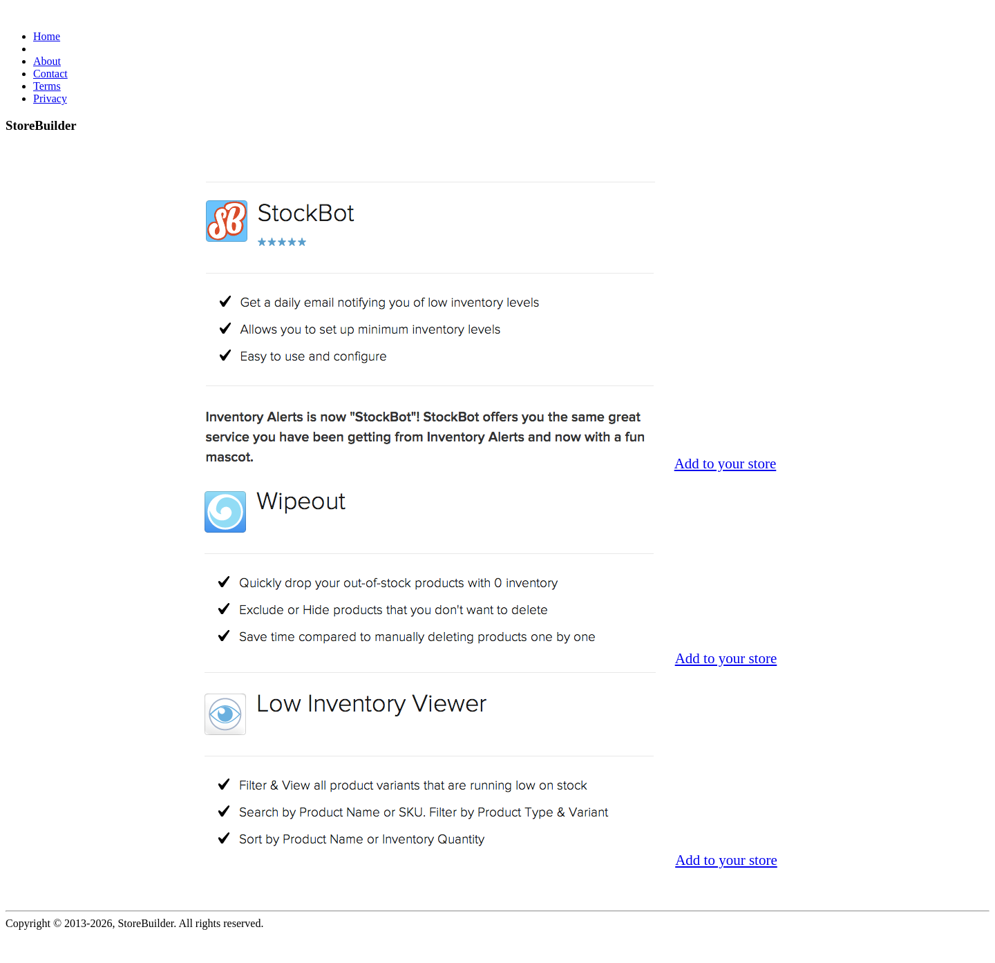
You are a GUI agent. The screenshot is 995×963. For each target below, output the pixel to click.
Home (46, 36)
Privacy (50, 98)
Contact (50, 73)
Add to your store (725, 463)
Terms (47, 86)
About (47, 61)
